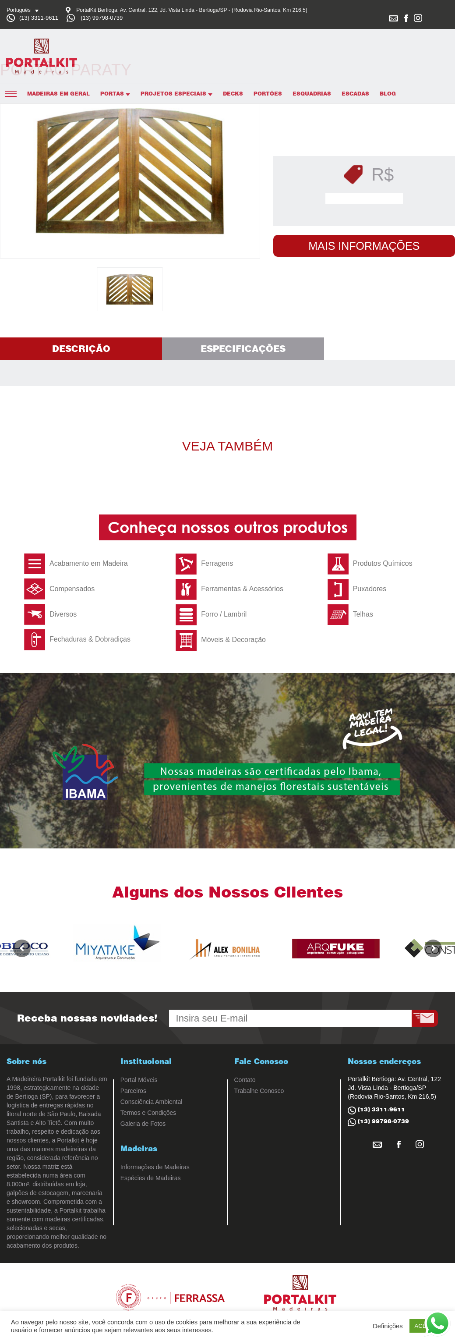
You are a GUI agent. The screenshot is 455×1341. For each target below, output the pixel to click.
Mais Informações (364, 246)
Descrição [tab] (81, 348)
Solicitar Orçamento (366, 198)
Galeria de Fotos (143, 1123)
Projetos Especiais (176, 93)
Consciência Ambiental (151, 1101)
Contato (245, 1079)
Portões (268, 93)
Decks (233, 93)
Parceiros (133, 1090)
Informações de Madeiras (155, 1167)
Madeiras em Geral (58, 93)
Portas (115, 93)
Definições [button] (387, 1326)
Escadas (355, 93)
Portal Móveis (139, 1079)
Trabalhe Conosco (259, 1090)
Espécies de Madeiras (150, 1177)
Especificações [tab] (243, 348)
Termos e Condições (148, 1112)
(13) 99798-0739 (102, 17)
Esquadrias (312, 93)
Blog (388, 93)
